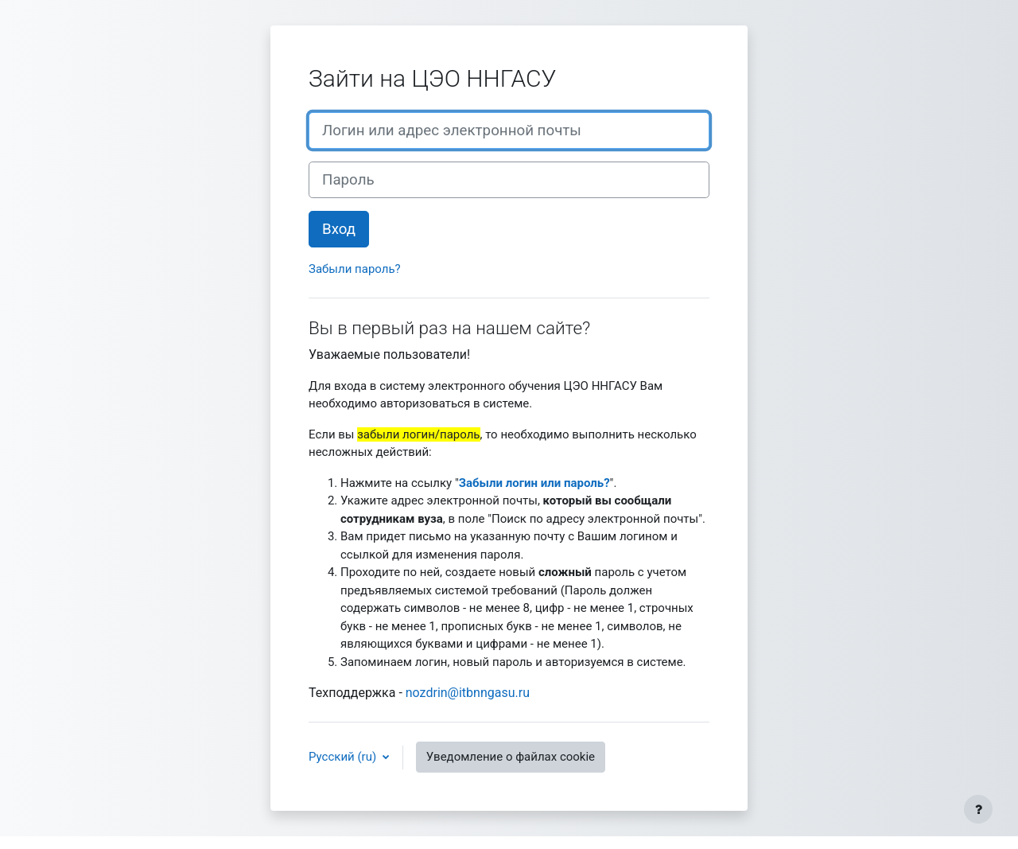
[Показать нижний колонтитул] (978, 809)
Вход (339, 229)
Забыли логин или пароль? (534, 483)
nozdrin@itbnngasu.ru (468, 692)
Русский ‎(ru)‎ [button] (344, 757)
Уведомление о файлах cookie (510, 757)
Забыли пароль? (355, 269)
